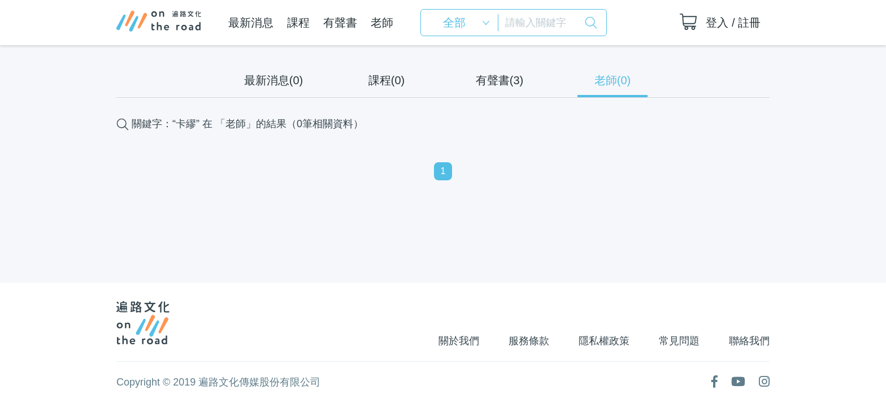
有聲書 (340, 22)
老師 (382, 22)
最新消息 (250, 22)
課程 (298, 22)
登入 (717, 22)
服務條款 (529, 341)
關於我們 (458, 341)
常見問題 (679, 341)
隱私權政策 (604, 341)
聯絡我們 (749, 341)
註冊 (749, 22)
